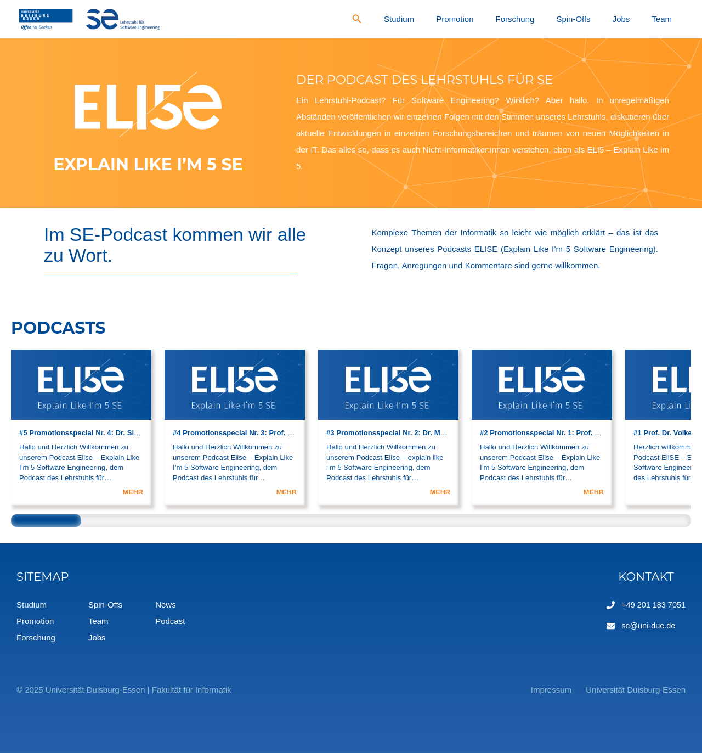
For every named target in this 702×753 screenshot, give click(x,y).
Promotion (521, 19)
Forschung (566, 19)
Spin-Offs (610, 19)
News (165, 604)
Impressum (540, 689)
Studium (480, 19)
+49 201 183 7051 (652, 604)
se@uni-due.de (647, 625)
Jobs (643, 19)
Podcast (170, 621)
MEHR (132, 492)
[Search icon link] (445, 20)
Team (669, 19)
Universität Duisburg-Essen (636, 689)
